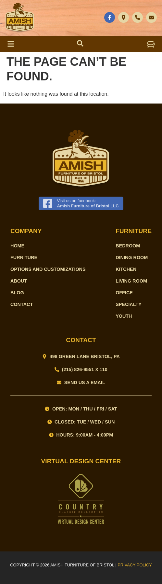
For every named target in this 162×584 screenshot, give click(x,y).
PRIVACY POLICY (135, 565)
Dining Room (132, 257)
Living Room (131, 281)
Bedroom (128, 245)
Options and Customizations (48, 269)
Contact (21, 304)
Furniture (23, 257)
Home (17, 245)
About (18, 281)
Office (124, 292)
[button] (151, 44)
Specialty (129, 304)
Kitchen (126, 269)
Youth (124, 316)
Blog (17, 292)
